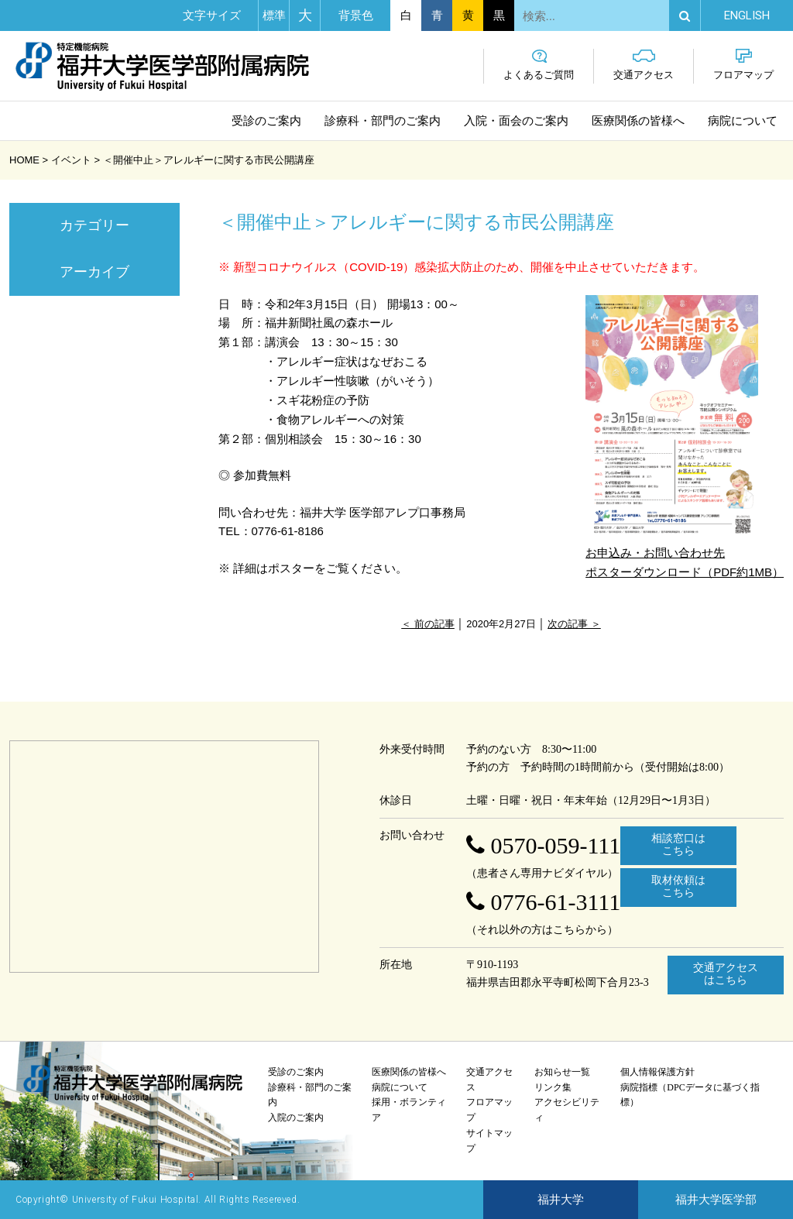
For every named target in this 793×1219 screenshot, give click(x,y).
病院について (743, 121)
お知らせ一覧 (562, 1071)
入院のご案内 (296, 1117)
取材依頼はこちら (678, 886)
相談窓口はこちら (678, 845)
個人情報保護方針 (657, 1071)
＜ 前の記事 (428, 624)
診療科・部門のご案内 (382, 121)
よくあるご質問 (538, 65)
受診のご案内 (266, 121)
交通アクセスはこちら (725, 974)
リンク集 (553, 1087)
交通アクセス (643, 65)
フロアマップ (743, 65)
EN (747, 15)
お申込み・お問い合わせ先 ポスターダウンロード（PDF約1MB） (684, 437)
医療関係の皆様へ (638, 121)
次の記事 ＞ (574, 624)
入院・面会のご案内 (516, 121)
